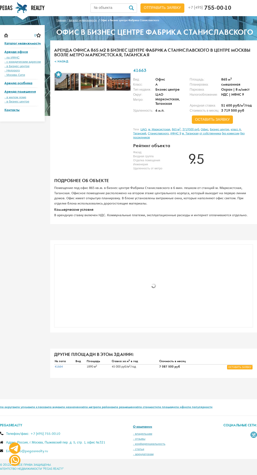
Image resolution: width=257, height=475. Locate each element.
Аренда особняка (18, 83)
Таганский (139, 133)
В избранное (58, 74)
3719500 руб (190, 129)
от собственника (210, 133)
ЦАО (143, 129)
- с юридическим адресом (22, 61)
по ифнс (181, 407)
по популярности (199, 407)
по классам (39, 407)
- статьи (138, 449)
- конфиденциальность (149, 444)
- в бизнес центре (16, 101)
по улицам (23, 407)
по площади (166, 407)
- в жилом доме (15, 97)
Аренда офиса (16, 52)
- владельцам (142, 433)
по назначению (72, 407)
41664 (59, 366)
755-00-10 (209, 8)
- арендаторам (143, 454)
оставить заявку (212, 120)
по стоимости (147, 407)
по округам (8, 407)
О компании (142, 427)
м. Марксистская (159, 129)
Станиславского (158, 133)
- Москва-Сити (14, 75)
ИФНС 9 (175, 133)
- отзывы (139, 438)
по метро (90, 407)
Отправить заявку (162, 8)
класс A (236, 129)
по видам (54, 407)
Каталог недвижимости (22, 43)
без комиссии (230, 133)
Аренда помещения (20, 91)
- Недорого (12, 70)
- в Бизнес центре (17, 66)
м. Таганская (190, 133)
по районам (106, 407)
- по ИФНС (11, 57)
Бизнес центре (219, 129)
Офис (204, 129)
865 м (176, 129)
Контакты (12, 110)
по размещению (126, 407)
